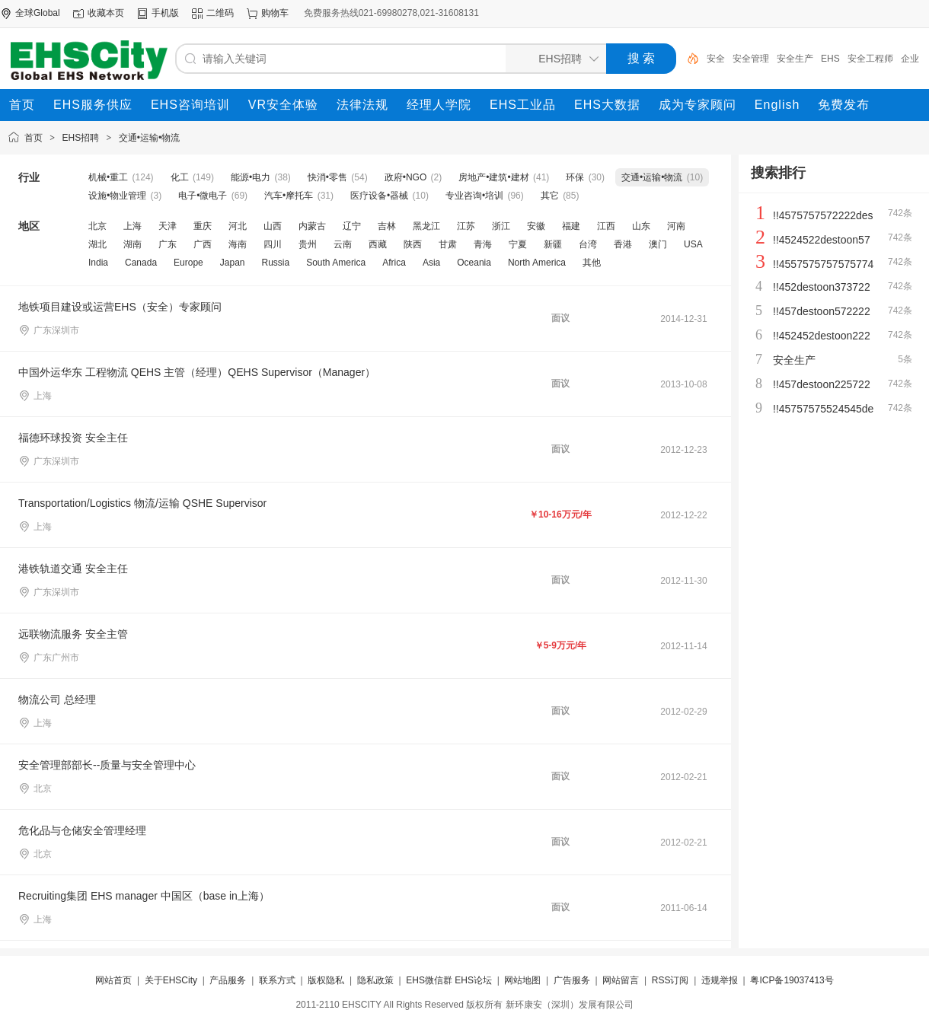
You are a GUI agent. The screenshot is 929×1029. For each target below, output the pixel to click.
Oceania (474, 262)
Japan (232, 262)
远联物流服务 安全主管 (73, 634)
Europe (188, 262)
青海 (483, 244)
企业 (910, 58)
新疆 (553, 244)
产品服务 (227, 980)
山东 (641, 226)
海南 (237, 244)
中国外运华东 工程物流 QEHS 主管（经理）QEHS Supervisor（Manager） (196, 372)
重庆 (202, 226)
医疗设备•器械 (379, 195)
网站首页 (113, 980)
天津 (167, 226)
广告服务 (572, 980)
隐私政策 (375, 980)
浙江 (501, 226)
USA (693, 244)
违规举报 (719, 980)
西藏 (378, 244)
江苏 (466, 226)
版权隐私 (326, 980)
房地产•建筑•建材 (493, 177)
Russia (275, 262)
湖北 (97, 244)
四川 (272, 244)
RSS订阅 (670, 980)
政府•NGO (406, 177)
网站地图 (522, 980)
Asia (431, 262)
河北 (237, 226)
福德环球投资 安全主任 (73, 438)
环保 (575, 177)
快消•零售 (327, 177)
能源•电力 (250, 177)
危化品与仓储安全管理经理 (82, 830)
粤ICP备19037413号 (791, 980)
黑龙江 (426, 226)
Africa (394, 262)
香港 (623, 244)
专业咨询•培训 (474, 195)
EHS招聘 (81, 137)
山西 (272, 226)
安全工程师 (870, 58)
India (98, 262)
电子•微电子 (202, 195)
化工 (180, 177)
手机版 (165, 13)
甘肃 (448, 244)
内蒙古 (312, 226)
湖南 (132, 244)
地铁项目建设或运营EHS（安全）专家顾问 (120, 307)
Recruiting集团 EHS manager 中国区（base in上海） (144, 896)
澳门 (658, 244)
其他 (592, 262)
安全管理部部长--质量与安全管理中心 (107, 765)
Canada (141, 262)
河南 (676, 226)
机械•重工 (108, 177)
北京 (97, 226)
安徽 (536, 226)
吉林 (387, 226)
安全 (716, 58)
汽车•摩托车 (288, 195)
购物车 (275, 13)
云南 (343, 244)
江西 (606, 226)
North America (537, 262)
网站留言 (620, 980)
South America (336, 262)
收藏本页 (106, 13)
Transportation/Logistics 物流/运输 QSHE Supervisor (142, 503)
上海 (132, 226)
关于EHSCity (171, 980)
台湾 (588, 244)
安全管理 (751, 58)
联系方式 (277, 980)
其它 (550, 195)
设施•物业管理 (117, 195)
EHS (830, 58)
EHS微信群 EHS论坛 (449, 980)
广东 (167, 244)
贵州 (307, 244)
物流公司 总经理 (57, 699)
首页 (33, 137)
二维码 (220, 13)
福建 (571, 226)
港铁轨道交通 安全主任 (73, 568)
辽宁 (352, 226)
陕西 (413, 244)
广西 (202, 244)
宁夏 (518, 244)
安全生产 (795, 58)
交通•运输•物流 (149, 137)
